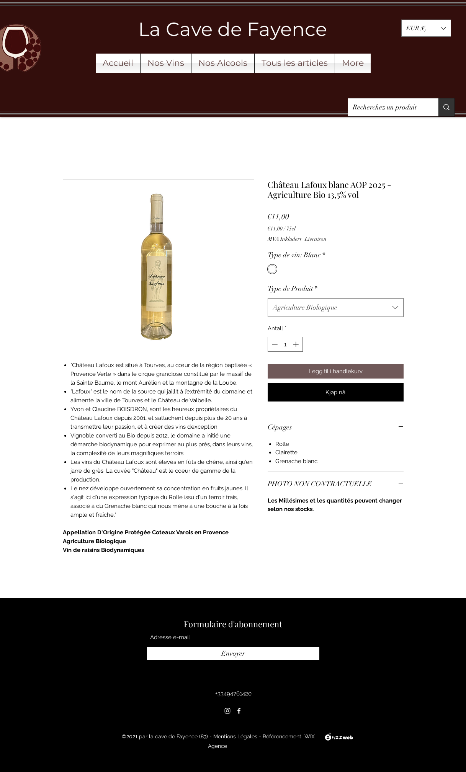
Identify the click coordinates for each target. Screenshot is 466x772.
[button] (426, 28)
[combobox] (336, 307)
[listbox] (426, 28)
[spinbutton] (285, 344)
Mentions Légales (235, 736)
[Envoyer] (233, 653)
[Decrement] (274, 344)
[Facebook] (239, 711)
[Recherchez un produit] (388, 107)
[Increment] (296, 344)
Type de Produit (292, 288)
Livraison (316, 239)
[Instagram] (227, 711)
